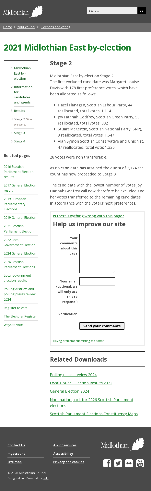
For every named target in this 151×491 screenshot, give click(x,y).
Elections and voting (55, 27)
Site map (14, 462)
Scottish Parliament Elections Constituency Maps (94, 413)
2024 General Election (20, 253)
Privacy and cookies (68, 462)
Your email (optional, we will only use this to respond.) (66, 291)
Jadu (45, 478)
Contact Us (16, 445)
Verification (67, 314)
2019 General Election (20, 217)
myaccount (16, 453)
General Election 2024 (69, 391)
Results (19, 111)
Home (7, 27)
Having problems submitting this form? (78, 341)
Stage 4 (19, 141)
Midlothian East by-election (22, 73)
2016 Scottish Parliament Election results (18, 171)
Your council (26, 27)
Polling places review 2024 (73, 374)
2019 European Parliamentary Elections (15, 204)
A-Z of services (64, 445)
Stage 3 (19, 133)
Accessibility (63, 453)
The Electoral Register (20, 316)
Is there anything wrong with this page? (88, 216)
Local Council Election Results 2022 (81, 383)
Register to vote (16, 308)
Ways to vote (13, 325)
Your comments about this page (68, 246)
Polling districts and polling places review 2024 (20, 294)
